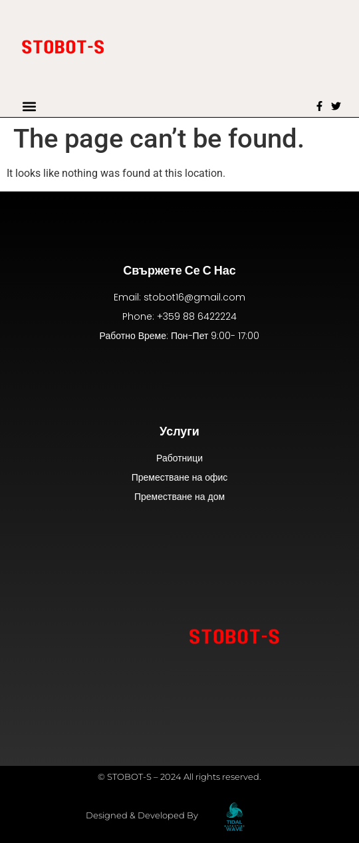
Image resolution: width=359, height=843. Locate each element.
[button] (29, 106)
